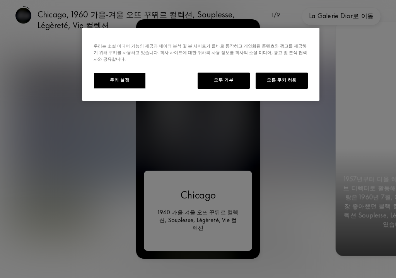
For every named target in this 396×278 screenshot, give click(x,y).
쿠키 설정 (119, 80)
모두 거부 (223, 80)
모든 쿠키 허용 (282, 80)
